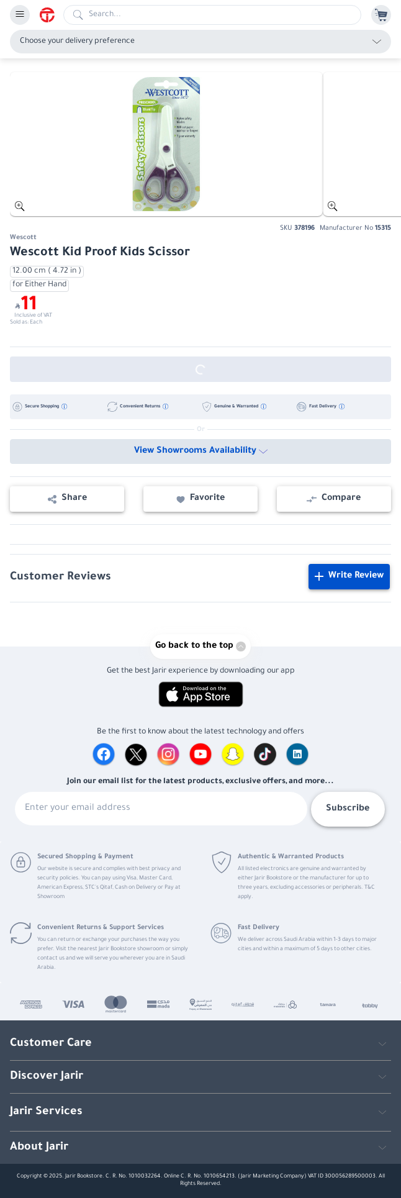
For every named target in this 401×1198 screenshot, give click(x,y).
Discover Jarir (46, 1077)
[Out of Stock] (200, 369)
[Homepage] (51, 14)
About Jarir (39, 1147)
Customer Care (51, 1044)
